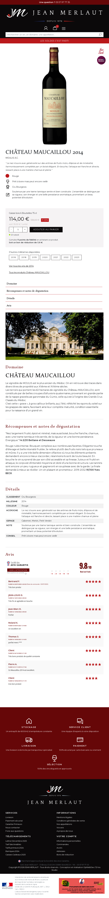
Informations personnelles (68, 841)
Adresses (61, 851)
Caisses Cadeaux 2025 (16, 855)
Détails (10, 298)
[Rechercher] (54, 34)
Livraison (9, 817)
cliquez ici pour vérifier (80, 861)
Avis (9, 306)
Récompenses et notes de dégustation (27, 291)
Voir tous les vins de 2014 (21, 266)
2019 (34, 257)
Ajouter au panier (46, 229)
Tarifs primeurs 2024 (15, 848)
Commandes (63, 844)
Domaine (12, 284)
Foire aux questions (14, 831)
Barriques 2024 (12, 851)
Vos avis (60, 828)
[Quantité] (17, 229)
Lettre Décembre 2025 (16, 841)
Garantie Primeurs (14, 824)
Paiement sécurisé (14, 821)
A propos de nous (65, 831)
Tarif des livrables (13, 844)
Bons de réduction (65, 855)
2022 (66, 257)
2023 (76, 257)
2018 (24, 257)
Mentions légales (64, 817)
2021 (56, 257)
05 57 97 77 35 (83, 865)
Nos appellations (64, 824)
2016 (13, 257)
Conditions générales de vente (71, 821)
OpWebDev (88, 867)
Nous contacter (13, 828)
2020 (45, 257)
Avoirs (59, 848)
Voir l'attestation (18, 570)
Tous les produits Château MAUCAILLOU (29, 272)
